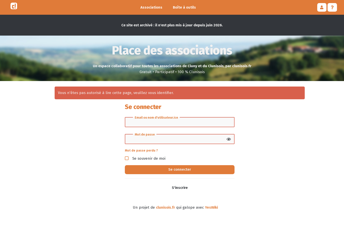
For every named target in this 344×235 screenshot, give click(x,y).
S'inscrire (180, 187)
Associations (151, 7)
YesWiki (211, 207)
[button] (322, 7)
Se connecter (179, 169)
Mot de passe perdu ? (141, 150)
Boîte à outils (184, 7)
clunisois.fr (165, 207)
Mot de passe (145, 134)
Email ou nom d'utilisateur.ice (156, 117)
